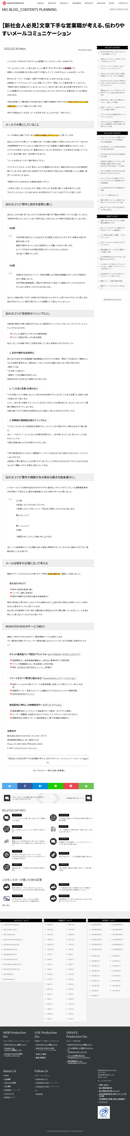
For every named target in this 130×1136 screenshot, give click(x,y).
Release (101, 3)
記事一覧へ (6, 905)
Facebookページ (42, 1079)
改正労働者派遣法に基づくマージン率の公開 (112, 1095)
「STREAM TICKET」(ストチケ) (65, 654)
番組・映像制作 (41, 1057)
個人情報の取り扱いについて (109, 1091)
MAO (90, 49)
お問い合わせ (104, 1085)
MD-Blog (7, 1097)
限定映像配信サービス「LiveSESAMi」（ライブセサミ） (77, 1062)
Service (52, 3)
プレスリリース (9, 1094)
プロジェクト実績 (10, 1083)
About (40, 3)
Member (76, 3)
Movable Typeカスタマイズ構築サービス (12, 1049)
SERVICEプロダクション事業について (80, 1044)
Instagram (39, 1094)
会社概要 (7, 1079)
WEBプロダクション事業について (15, 1044)
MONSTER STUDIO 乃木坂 (45, 1048)
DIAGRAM (7, 1090)
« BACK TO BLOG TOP (118, 9)
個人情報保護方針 (105, 1088)
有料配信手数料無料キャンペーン (31, 667)
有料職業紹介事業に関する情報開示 (112, 1099)
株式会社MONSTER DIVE (112, 299)
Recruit (89, 3)
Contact (123, 3)
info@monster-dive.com (25, 748)
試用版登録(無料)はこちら (23, 694)
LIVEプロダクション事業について (46, 1044)
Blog (112, 3)
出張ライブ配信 (41, 1054)
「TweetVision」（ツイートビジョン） (59, 678)
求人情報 (7, 1086)
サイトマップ (103, 1102)
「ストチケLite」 (54, 704)
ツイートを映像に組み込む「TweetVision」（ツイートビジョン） (79, 1056)
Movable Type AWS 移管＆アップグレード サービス (13, 1055)
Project (64, 3)
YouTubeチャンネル (42, 1083)
